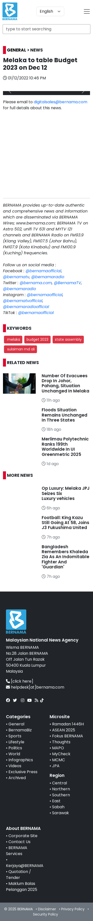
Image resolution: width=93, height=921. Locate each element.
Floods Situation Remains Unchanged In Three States (64, 415)
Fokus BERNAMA (67, 736)
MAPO (58, 748)
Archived (17, 778)
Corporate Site (22, 836)
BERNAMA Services (16, 851)
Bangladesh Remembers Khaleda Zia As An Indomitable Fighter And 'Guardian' (65, 557)
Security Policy (45, 914)
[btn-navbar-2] (87, 11)
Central (59, 783)
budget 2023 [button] (37, 339)
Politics (15, 748)
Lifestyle (16, 742)
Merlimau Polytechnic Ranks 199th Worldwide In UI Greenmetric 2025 (65, 446)
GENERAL (16, 50)
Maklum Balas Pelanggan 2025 (21, 886)
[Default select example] (50, 11)
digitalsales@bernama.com (60, 102)
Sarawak (60, 813)
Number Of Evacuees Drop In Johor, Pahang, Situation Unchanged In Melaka (65, 383)
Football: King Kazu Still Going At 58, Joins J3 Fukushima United (65, 523)
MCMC (58, 760)
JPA (56, 766)
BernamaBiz (20, 730)
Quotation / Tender (18, 874)
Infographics (20, 760)
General (16, 724)
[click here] (22, 681)
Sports (14, 736)
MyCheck (61, 754)
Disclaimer (47, 909)
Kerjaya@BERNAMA (24, 865)
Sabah (58, 807)
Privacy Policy (73, 909)
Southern (61, 795)
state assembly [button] (68, 339)
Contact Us (19, 842)
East (56, 801)
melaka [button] (13, 339)
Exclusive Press (22, 772)
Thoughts (61, 742)
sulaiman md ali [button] (20, 349)
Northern (61, 789)
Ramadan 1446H (68, 724)
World (14, 754)
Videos (14, 766)
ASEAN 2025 (63, 730)
